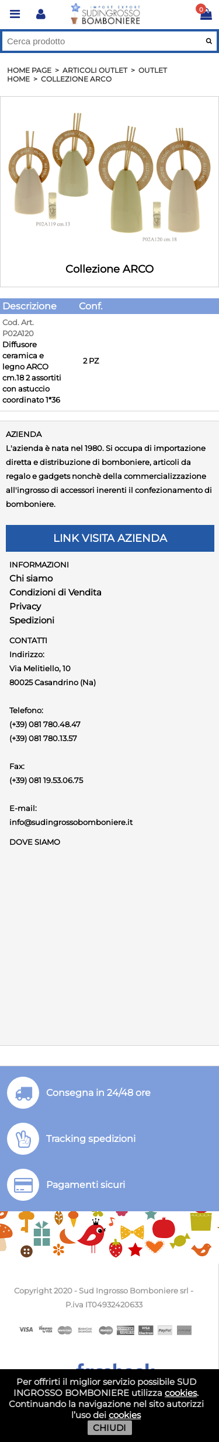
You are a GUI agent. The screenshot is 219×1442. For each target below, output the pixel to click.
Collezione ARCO (76, 79)
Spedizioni (31, 620)
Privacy (25, 606)
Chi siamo (31, 578)
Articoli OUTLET (94, 70)
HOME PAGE (29, 70)
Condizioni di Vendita (55, 592)
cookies (181, 1392)
